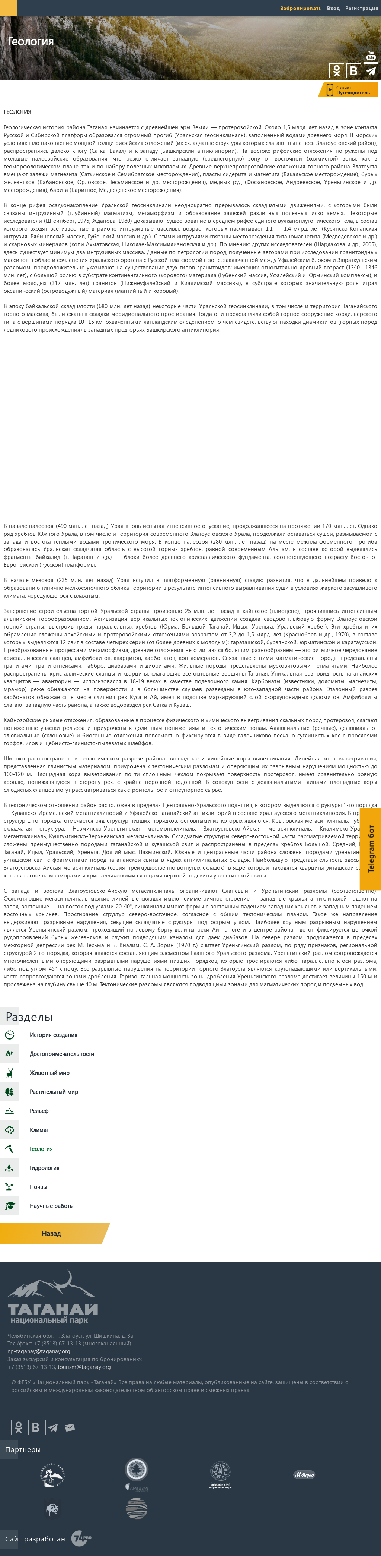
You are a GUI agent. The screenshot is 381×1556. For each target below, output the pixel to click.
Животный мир (50, 1072)
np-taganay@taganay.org (38, 1351)
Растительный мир (54, 1091)
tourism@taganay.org (84, 1366)
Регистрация (361, 8)
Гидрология (45, 1167)
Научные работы (52, 1205)
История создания (53, 1034)
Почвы (38, 1186)
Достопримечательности (62, 1053)
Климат (39, 1129)
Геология (41, 1148)
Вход (333, 8)
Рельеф (39, 1110)
